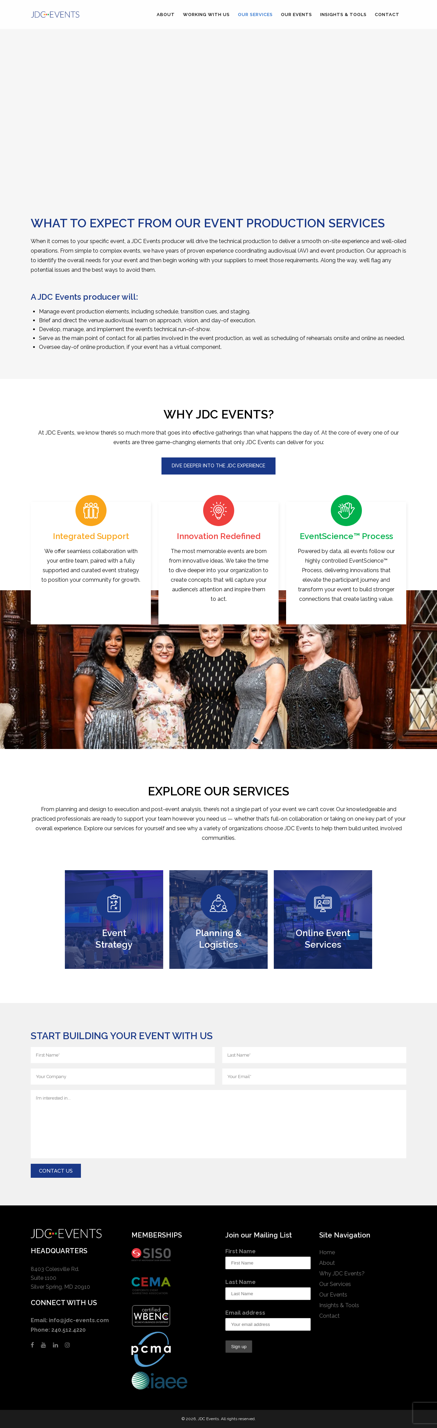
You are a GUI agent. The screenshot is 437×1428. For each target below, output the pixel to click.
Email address (245, 1313)
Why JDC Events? (342, 1273)
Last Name (240, 1282)
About (327, 1263)
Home (327, 1252)
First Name (240, 1251)
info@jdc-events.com (79, 1320)
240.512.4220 (68, 1330)
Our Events (333, 1294)
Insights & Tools (339, 1305)
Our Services (335, 1284)
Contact (329, 1316)
